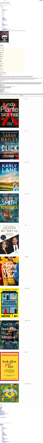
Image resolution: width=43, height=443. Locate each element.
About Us (3, 23)
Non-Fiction (3, 427)
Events (0, 409)
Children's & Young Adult (4, 10)
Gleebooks (2, 63)
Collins (2, 61)
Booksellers (3, 17)
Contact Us (2, 21)
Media (0, 408)
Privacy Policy (3, 25)
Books (2, 7)
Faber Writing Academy (4, 28)
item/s (1, 424)
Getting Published (4, 29)
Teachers (3, 18)
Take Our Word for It (4, 19)
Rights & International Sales (2, 411)
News (2, 13)
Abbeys (2, 65)
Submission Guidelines (2, 410)
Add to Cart (1, 45)
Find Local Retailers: (2, 47)
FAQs (2, 437)
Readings (2, 54)
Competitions (1, 407)
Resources (2, 431)
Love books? (1, 404)
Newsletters (3, 24)
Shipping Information (2, 414)
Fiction (3, 9)
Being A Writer (2, 440)
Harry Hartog (2, 52)
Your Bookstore (2, 50)
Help (0, 415)
